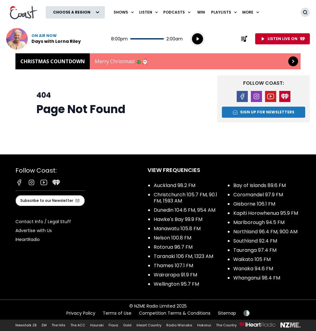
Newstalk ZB (25, 325)
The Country (226, 325)
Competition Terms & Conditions (174, 313)
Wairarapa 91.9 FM (175, 274)
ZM (44, 325)
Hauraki (97, 325)
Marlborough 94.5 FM (259, 222)
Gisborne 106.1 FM (254, 203)
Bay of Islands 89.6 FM (259, 185)
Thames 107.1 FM (173, 265)
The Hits (58, 325)
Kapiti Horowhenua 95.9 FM (265, 213)
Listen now (43, 39)
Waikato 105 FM (252, 259)
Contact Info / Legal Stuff (43, 222)
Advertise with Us (33, 230)
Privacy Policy (80, 313)
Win (201, 12)
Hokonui (204, 325)
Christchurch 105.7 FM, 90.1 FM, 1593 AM (185, 197)
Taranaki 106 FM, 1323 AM (183, 256)
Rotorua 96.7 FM (173, 247)
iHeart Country (148, 325)
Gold (127, 325)
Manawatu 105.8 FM (177, 228)
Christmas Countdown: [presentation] (158, 61)
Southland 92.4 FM (255, 240)
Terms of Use (117, 313)
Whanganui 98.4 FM (256, 277)
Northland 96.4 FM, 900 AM (265, 231)
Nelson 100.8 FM (172, 237)
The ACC (77, 325)
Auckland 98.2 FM (174, 185)
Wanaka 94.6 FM (253, 268)
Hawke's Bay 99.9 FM (178, 219)
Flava (113, 325)
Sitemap (227, 313)
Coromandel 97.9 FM (258, 194)
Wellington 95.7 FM (176, 284)
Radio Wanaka (179, 325)
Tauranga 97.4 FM (254, 250)
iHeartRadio (27, 239)
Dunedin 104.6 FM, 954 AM (184, 210)
